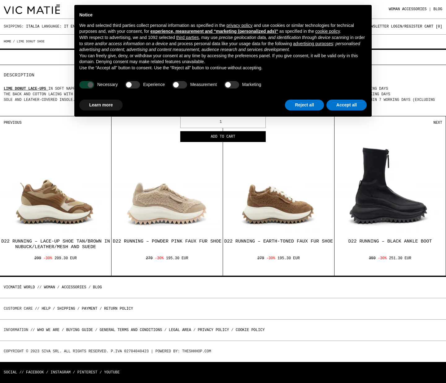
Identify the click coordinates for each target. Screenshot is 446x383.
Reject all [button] (304, 104)
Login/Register (406, 26)
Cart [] (433, 26)
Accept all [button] (346, 104)
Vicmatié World (19, 287)
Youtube (112, 372)
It (66, 26)
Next (437, 122)
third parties (187, 37)
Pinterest (87, 372)
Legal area (180, 330)
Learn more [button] (101, 104)
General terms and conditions (131, 330)
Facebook (35, 372)
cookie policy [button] (327, 31)
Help (46, 308)
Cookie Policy (250, 330)
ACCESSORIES (414, 9)
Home (8, 41)
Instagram (60, 372)
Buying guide (79, 330)
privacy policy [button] (239, 25)
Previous (13, 122)
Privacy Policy (213, 330)
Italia (32, 26)
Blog (437, 9)
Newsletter (377, 26)
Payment (89, 308)
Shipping (66, 308)
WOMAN (394, 9)
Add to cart (223, 137)
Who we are (48, 330)
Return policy (118, 308)
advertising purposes (313, 43)
